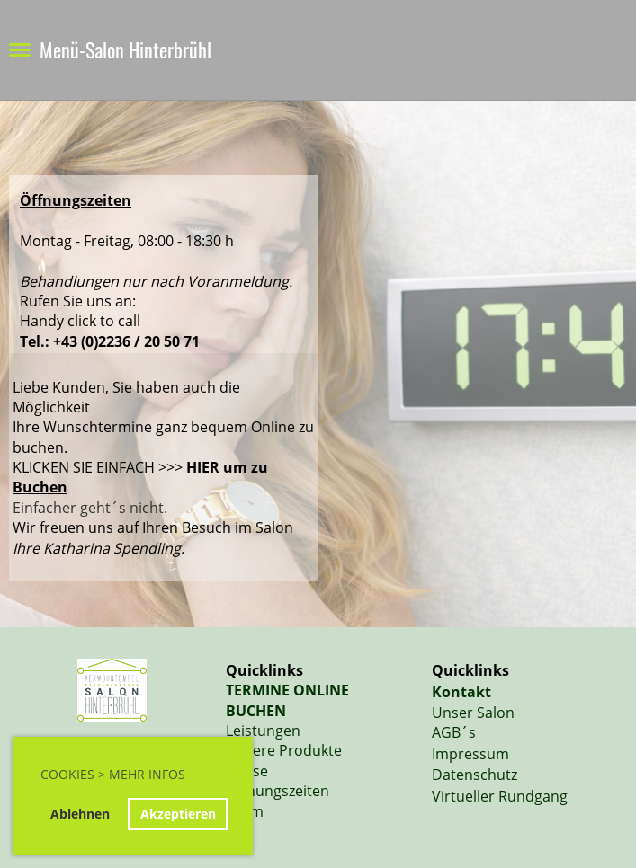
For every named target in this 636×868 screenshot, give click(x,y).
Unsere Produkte (284, 750)
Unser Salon (473, 712)
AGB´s (454, 732)
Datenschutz (474, 774)
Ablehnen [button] (80, 813)
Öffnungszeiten (277, 791)
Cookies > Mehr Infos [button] (112, 774)
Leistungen (263, 730)
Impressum (470, 754)
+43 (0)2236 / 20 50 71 (126, 341)
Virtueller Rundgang (500, 796)
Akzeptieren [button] (178, 813)
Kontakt (461, 692)
